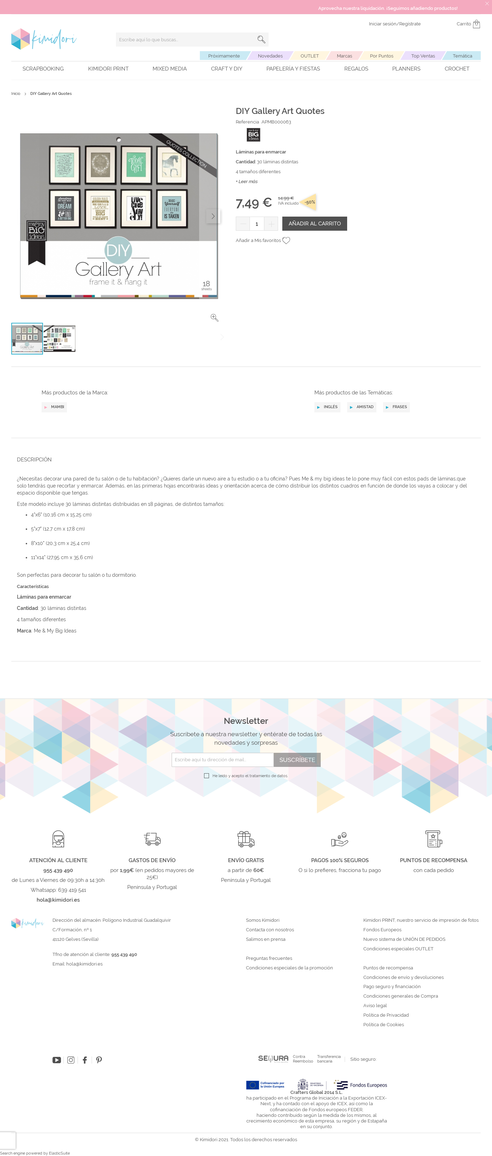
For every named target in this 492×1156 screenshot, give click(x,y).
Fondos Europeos (382, 929)
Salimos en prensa (265, 939)
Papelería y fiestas (293, 69)
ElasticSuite (59, 1153)
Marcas (344, 56)
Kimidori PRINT (108, 69)
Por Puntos (381, 56)
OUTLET (310, 56)
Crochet (457, 69)
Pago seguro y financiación (392, 986)
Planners (406, 69)
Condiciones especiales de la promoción (290, 968)
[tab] (243, 459)
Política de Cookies (383, 1024)
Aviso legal (375, 1005)
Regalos (356, 69)
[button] (214, 318)
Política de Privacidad (386, 1015)
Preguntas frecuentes (269, 958)
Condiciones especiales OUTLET (398, 948)
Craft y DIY (226, 69)
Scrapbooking (43, 69)
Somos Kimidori (262, 920)
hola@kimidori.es (84, 964)
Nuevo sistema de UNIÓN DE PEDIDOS (404, 939)
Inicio (15, 93)
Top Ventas (423, 56)
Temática (462, 56)
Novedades (270, 56)
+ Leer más (247, 181)
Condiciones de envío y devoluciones (403, 977)
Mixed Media (170, 69)
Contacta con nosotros (270, 929)
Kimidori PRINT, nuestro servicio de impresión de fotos (421, 920)
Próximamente (224, 56)
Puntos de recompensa (388, 968)
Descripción (34, 459)
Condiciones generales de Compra (400, 996)
